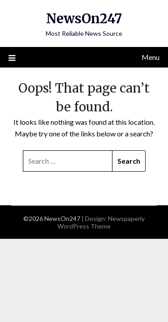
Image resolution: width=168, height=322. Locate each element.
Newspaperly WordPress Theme (101, 222)
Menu (150, 57)
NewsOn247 (84, 18)
